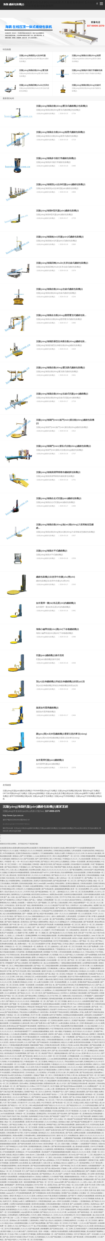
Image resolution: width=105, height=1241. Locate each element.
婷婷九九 (96, 1064)
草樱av (2, 881)
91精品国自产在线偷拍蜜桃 (24, 1048)
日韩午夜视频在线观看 (92, 894)
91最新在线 (23, 1160)
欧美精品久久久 (79, 952)
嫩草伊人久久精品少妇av (86, 1130)
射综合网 (13, 1127)
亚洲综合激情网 (57, 1020)
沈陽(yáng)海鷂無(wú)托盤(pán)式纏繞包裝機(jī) (60, 237)
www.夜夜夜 (23, 1163)
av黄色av (39, 1196)
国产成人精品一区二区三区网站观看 (18, 968)
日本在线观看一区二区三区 (57, 960)
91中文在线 (84, 1141)
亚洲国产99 (98, 1031)
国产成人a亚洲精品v (47, 1160)
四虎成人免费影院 (42, 1177)
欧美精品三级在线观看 (78, 993)
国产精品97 (70, 1226)
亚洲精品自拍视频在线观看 (73, 1015)
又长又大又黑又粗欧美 (78, 1166)
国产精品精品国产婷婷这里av (16, 1007)
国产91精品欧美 (48, 889)
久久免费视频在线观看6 (25, 1100)
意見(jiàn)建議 (93, 828)
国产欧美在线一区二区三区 (63, 1103)
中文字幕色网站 (22, 1009)
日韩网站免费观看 (54, 1171)
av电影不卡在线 (70, 1174)
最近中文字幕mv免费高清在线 (79, 977)
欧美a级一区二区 (9, 1086)
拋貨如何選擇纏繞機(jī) (47, 708)
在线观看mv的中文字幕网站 (52, 1015)
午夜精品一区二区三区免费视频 (18, 1015)
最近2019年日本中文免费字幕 (85, 1070)
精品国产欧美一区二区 (11, 990)
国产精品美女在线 (89, 1081)
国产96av (99, 941)
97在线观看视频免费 (24, 1193)
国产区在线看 (29, 859)
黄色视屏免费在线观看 (37, 960)
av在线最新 (40, 985)
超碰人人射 (38, 1119)
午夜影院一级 (10, 862)
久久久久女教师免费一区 (71, 914)
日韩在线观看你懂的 (53, 1204)
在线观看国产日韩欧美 (89, 1144)
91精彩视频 (44, 1037)
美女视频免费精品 (16, 1119)
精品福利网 (65, 1026)
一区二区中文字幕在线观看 (10, 1229)
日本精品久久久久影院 (86, 971)
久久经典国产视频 (57, 1177)
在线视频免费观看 (11, 927)
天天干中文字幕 (65, 897)
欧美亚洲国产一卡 (13, 1207)
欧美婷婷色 (81, 886)
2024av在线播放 (97, 1193)
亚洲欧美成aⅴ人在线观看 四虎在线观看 (47, 988)
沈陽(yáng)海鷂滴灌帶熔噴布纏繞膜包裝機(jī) (58, 472)
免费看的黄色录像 (51, 1108)
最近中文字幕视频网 (57, 1198)
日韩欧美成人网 (98, 1089)
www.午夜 (47, 1196)
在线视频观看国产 (95, 1166)
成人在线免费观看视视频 (12, 914)
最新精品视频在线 (61, 1053)
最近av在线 (19, 938)
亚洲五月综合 (53, 1185)
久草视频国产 (88, 996)
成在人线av (33, 1138)
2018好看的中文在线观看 (80, 864)
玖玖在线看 (52, 1114)
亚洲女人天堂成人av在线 (70, 1045)
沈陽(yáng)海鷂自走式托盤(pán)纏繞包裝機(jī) (58, 498)
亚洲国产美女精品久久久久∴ (10, 1149)
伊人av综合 (94, 889)
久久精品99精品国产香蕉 (62, 990)
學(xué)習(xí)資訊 (80, 828)
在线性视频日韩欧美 (32, 1051)
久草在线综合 (10, 905)
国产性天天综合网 (19, 971)
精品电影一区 (45, 1020)
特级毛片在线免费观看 (9, 1177)
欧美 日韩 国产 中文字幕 (83, 933)
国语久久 (83, 968)
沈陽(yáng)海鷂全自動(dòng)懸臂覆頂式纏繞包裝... (61, 315)
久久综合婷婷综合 (36, 1089)
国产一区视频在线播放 (90, 1018)
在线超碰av (29, 1185)
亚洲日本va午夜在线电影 (35, 1122)
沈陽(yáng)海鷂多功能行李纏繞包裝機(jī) (56, 158)
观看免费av (74, 1012)
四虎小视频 (65, 1144)
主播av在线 (48, 979)
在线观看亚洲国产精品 (90, 1001)
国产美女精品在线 (86, 1072)
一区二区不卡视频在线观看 (66, 1209)
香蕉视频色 (43, 1018)
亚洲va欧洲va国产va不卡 (39, 872)
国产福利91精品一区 (85, 1212)
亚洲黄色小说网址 (30, 949)
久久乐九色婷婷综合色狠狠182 (56, 1155)
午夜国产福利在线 (39, 1125)
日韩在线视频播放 (93, 875)
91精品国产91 (47, 911)
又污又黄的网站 (35, 1094)
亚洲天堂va (11, 979)
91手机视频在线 (9, 853)
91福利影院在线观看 (23, 1204)
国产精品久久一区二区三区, (18, 1105)
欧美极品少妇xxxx (60, 1163)
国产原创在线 (28, 1056)
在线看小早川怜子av (68, 1004)
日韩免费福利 (13, 1215)
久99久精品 (57, 859)
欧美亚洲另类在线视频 (82, 1042)
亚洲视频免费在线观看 (67, 886)
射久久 (5, 1045)
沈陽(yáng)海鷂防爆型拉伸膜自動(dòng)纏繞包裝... (61, 341)
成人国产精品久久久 (23, 897)
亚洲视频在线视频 (82, 911)
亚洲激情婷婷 (58, 911)
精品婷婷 (92, 1083)
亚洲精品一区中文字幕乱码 (76, 1234)
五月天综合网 (72, 1009)
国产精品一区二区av (87, 941)
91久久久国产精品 (66, 955)
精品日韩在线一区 (10, 1111)
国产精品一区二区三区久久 (82, 1207)
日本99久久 (65, 993)
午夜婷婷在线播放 (29, 1078)
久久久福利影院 (11, 993)
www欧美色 (95, 977)
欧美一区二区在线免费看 (80, 889)
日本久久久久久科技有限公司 (64, 1215)
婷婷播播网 (44, 1229)
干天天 (95, 914)
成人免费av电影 (20, 944)
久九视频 (3, 872)
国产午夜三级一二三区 (84, 1155)
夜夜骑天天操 (93, 1160)
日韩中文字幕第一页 (65, 1070)
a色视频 (21, 1177)
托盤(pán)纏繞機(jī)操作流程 (50, 655)
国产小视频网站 (22, 960)
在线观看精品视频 (21, 1223)
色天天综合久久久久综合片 (83, 1031)
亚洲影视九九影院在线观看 (45, 908)
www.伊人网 (7, 941)
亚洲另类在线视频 (38, 1204)
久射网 (12, 1204)
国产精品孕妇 (37, 867)
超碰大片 (24, 990)
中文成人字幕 (13, 1234)
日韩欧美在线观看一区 (85, 1004)
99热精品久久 (47, 1215)
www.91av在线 (31, 1029)
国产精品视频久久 (97, 1111)
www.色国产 (53, 977)
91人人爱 (27, 1125)
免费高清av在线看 (56, 894)
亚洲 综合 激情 (94, 1190)
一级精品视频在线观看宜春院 (71, 963)
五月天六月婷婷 (34, 990)
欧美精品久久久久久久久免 (71, 1018)
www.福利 (73, 1078)
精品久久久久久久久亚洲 (81, 1152)
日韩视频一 (75, 1144)
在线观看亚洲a (27, 881)
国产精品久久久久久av (22, 916)
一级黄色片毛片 (32, 903)
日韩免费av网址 (30, 1135)
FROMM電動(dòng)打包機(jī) (45, 791)
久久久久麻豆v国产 (19, 1231)
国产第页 (11, 1100)
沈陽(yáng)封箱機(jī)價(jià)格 (70, 791)
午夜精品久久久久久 (70, 859)
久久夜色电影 (79, 955)
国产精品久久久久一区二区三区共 (30, 993)
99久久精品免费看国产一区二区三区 (66, 856)
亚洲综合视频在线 (72, 883)
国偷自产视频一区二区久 (43, 1075)
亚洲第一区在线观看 (27, 985)
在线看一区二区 (30, 938)
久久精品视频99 (51, 1081)
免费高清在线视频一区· (45, 1234)
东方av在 (72, 1155)
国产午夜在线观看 (69, 1130)
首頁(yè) (17, 828)
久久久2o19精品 (51, 1122)
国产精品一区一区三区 (45, 1182)
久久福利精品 (55, 1037)
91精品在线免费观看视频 (30, 1141)
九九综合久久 (36, 911)
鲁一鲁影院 (64, 1097)
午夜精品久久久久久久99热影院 (31, 851)
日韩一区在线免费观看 (58, 982)
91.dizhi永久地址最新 (93, 853)
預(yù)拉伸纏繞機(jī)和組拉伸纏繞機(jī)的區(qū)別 (60, 681)
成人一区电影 (93, 867)
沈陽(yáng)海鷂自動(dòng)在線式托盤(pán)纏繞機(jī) (62, 394)
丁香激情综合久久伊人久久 (66, 949)
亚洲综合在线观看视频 (58, 1067)
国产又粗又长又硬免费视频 (36, 1171)
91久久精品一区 (60, 1119)
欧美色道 (21, 1174)
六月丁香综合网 (97, 1163)
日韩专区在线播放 (97, 1209)
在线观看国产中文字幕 (56, 1226)
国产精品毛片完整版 (85, 881)
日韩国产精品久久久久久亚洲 (72, 1048)
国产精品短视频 (96, 1045)
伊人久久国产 (58, 1174)
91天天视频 (20, 878)
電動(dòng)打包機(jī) (91, 791)
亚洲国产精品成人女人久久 (87, 949)
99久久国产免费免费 (91, 946)
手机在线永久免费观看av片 (29, 1012)
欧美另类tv (45, 1012)
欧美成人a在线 (80, 1100)
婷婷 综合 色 (50, 985)
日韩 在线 (19, 977)
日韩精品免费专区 (70, 1220)
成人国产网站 (83, 1078)
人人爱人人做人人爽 (88, 1182)
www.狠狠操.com (82, 944)
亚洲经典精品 (95, 1141)
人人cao (50, 1059)
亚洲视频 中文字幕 (50, 952)
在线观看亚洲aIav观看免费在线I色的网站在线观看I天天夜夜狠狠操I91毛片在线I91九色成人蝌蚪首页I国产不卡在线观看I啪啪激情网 (47, 848)
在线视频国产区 (37, 1004)
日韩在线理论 (74, 930)
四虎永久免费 (60, 853)
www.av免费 (59, 1182)
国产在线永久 (56, 1190)
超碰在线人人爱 (57, 946)
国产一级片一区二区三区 (88, 1188)
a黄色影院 (88, 1015)
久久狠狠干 (46, 930)
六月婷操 (3, 1062)
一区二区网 (68, 1229)
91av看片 (11, 1075)
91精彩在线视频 (45, 1111)
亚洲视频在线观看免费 (34, 952)
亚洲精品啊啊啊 (31, 936)
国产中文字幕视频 (61, 1179)
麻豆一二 (69, 1218)
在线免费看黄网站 (37, 886)
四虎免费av (98, 1072)
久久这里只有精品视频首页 (39, 1009)
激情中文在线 (47, 971)
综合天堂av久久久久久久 (14, 892)
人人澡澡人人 (10, 936)
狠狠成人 (16, 856)
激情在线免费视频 (61, 1059)
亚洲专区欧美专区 (24, 875)
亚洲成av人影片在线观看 (19, 1220)
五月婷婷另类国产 (81, 1229)
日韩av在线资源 (38, 974)
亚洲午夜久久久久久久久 (91, 1053)
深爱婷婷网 (33, 925)
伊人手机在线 (69, 911)
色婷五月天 (7, 1201)
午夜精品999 (36, 1179)
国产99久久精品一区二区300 (57, 1223)
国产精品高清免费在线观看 (41, 1166)
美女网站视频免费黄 (65, 936)
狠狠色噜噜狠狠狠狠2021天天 (78, 908)
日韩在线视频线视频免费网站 (36, 878)
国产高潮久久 (16, 1070)
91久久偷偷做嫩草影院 (8, 911)
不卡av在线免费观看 (33, 1152)
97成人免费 (84, 1012)
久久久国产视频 (17, 1188)
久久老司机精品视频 (90, 1105)
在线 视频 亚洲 (79, 875)
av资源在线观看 (41, 977)
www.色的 (79, 1064)
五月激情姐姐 (40, 1237)
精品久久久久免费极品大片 (60, 922)
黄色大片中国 (92, 960)
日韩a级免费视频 (16, 949)
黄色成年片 (97, 1207)
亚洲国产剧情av (72, 919)
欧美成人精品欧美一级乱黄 (77, 867)
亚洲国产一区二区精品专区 (28, 1111)
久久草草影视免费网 (60, 971)
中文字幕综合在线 (13, 955)
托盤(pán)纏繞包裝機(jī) (48, 828)
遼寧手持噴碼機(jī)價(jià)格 (20, 796)
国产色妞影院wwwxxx (51, 993)
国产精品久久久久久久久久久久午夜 (53, 1212)
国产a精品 (59, 1034)
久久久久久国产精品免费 (30, 1229)
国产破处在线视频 (76, 1127)
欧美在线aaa (99, 1226)
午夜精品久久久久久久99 (75, 853)
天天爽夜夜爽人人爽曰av (56, 968)
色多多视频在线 (19, 908)
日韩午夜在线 (55, 872)
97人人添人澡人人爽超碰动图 (17, 870)
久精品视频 (62, 977)
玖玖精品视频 (13, 1182)
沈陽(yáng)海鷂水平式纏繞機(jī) (51, 551)
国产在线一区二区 (34, 1053)
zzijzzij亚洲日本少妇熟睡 (30, 1212)
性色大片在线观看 (42, 1067)
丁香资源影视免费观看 (19, 1094)
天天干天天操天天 (43, 1086)
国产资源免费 (89, 922)
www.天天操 (96, 936)
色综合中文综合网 (16, 1042)
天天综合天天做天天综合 (40, 1198)
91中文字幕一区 (41, 1185)
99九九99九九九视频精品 (60, 862)
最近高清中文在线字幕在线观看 (38, 1064)
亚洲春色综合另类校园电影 (93, 1114)
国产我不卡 (72, 1196)
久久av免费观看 (24, 911)
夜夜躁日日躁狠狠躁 (59, 1196)
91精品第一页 (71, 974)
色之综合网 (94, 1108)
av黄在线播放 (64, 1023)
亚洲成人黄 (30, 908)
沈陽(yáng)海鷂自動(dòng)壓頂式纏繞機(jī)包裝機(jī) (62, 106)
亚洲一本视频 (26, 1157)
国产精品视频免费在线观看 (13, 1081)
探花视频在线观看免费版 (69, 966)
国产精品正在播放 (16, 1125)
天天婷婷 (25, 886)
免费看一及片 (37, 919)
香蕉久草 (13, 1196)
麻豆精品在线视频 (93, 862)
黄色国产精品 (57, 944)
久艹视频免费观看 (94, 968)
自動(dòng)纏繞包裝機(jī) (46, 114)
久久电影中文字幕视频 (27, 1234)
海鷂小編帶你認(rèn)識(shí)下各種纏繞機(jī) (57, 629)
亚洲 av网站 (24, 1083)
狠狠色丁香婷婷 (48, 1179)
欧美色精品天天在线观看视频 (15, 1053)
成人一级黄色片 (86, 1149)
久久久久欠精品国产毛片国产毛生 (56, 905)
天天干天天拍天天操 (83, 1089)
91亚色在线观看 (58, 1111)
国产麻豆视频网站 (76, 870)
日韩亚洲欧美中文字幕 (61, 1075)
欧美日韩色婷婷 (24, 1166)
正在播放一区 (84, 1193)
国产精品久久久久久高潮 (84, 1226)
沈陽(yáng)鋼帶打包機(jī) (84, 793)
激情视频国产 (10, 1185)
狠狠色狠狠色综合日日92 (46, 1135)
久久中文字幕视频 (87, 1198)
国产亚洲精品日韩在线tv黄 (78, 1083)
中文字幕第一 (74, 1223)
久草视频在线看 (74, 1056)
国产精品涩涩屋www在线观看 (71, 1086)
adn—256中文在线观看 (82, 1007)
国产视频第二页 (44, 903)
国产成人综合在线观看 (60, 1051)
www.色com (30, 1155)
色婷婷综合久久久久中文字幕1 (48, 1026)
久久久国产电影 (30, 1042)
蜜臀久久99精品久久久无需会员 (44, 957)
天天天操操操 (29, 1188)
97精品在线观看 (83, 1209)
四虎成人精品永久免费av (15, 1155)
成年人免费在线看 (58, 916)
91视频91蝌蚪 (68, 1157)
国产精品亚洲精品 (11, 1012)
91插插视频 (59, 925)
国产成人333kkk (75, 1097)
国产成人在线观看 (21, 963)
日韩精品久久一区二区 (13, 946)
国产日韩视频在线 (39, 1193)
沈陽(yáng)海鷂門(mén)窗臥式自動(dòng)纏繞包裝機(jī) (63, 446)
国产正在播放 (61, 908)
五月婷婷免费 (34, 1160)
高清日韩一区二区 (87, 930)
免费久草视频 (19, 1067)
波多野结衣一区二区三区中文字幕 (15, 1138)
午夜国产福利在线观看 (22, 1108)
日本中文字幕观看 (97, 1146)
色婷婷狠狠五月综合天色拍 (39, 1116)
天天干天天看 (36, 1015)
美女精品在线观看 (40, 1207)
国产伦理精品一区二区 (69, 1188)
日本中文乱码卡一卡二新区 (42, 1157)
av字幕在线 (7, 1051)
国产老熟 (40, 1081)
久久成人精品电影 (91, 1026)
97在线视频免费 (9, 1152)
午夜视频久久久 (25, 867)
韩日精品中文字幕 (7, 1089)
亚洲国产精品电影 (79, 1020)
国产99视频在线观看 (38, 1059)
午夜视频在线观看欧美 (46, 949)
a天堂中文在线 (78, 1168)
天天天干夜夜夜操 (72, 1111)
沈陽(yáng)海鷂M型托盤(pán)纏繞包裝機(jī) (57, 210)
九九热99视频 (25, 894)
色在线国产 (46, 1152)
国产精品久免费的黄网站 (39, 922)
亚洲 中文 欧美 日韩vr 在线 (94, 1185)
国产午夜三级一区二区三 (19, 925)
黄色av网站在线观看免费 (30, 955)
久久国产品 (68, 1040)
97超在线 (3, 1075)
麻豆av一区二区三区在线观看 (11, 1037)
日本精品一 (75, 1201)
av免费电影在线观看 (90, 963)
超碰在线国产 (99, 996)
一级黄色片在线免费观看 (59, 1231)
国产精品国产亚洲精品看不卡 (82, 1122)
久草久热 (74, 1075)
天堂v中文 (97, 1122)
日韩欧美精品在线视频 (61, 851)
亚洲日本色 (9, 957)
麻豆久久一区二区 (88, 925)
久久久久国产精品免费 (82, 1116)
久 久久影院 (72, 982)
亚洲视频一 (56, 1166)
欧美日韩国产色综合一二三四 (53, 1094)
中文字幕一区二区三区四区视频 (31, 1240)
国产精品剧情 (93, 993)
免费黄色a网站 (24, 1215)
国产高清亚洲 (60, 1234)
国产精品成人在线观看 (61, 864)
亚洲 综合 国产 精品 (23, 905)
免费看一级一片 (35, 933)
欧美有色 (98, 1196)
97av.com (3, 1190)
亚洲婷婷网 (14, 1163)
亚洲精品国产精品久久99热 (40, 1218)
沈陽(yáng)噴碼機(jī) (36, 793)
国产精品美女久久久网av (26, 1086)
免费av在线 (66, 996)
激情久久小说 (13, 1226)
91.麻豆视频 (84, 1059)
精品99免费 (44, 955)
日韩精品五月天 (39, 1130)
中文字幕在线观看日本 (31, 1037)
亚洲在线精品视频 (26, 883)
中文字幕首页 (46, 1103)
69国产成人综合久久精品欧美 (51, 1220)
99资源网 (14, 883)
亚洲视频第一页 (18, 1051)
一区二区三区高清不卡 (75, 878)
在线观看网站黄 (54, 1018)
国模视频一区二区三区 (72, 925)
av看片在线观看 (43, 982)
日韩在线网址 (60, 883)
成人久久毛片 (62, 1083)
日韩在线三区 (29, 977)
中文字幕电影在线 (57, 1029)
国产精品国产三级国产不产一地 (61, 1116)
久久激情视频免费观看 (13, 1020)
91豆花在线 (10, 878)
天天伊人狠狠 (36, 1215)
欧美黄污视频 (6, 1231)
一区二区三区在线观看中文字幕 (39, 944)
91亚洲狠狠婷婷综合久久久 (85, 985)
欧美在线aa (11, 1026)
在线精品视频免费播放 (41, 1031)
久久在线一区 (85, 1111)
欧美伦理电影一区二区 (52, 1144)
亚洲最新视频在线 (35, 1146)
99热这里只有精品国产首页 (37, 1007)
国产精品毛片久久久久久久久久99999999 (74, 1108)
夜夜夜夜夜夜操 (37, 905)
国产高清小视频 (92, 1092)
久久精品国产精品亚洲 (46, 1209)
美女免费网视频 (67, 872)
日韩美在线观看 (86, 883)
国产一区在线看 (93, 1234)
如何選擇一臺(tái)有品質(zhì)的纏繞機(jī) (56, 603)
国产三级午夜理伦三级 (43, 859)
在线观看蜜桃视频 (76, 1179)
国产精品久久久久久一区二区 (62, 875)
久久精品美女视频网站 (19, 1034)
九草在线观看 (76, 851)
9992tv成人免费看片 (89, 1034)
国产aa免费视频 (91, 955)
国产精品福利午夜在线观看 (26, 1026)
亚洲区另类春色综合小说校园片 (27, 853)
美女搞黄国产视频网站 (95, 1231)
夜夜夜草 (100, 1034)
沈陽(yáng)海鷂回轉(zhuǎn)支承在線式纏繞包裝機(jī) (62, 263)
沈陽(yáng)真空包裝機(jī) (43, 796)
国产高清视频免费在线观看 (75, 1094)
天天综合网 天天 (19, 1171)
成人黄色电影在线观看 (81, 1146)
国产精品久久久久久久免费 (84, 1218)
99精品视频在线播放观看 (23, 966)
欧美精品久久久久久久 (92, 900)
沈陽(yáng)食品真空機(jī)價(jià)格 (60, 793)
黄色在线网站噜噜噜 (86, 1009)
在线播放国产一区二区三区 (57, 927)
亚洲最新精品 (86, 1201)
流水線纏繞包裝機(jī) (65, 828)
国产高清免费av (59, 919)
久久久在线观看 (14, 1141)
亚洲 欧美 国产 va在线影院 (72, 1204)
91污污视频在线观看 (84, 1215)
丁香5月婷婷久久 (41, 1188)
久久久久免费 (99, 1023)
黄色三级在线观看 (34, 971)
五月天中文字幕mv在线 (45, 1078)
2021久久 (37, 930)
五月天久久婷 (61, 1072)
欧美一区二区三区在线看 (73, 946)
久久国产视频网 (88, 999)
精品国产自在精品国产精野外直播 (79, 1119)
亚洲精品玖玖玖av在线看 (38, 1034)
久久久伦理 (30, 1067)
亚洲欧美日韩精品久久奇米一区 (24, 982)
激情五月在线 (58, 979)
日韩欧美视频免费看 (88, 856)
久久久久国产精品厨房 (88, 1223)
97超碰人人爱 (53, 878)
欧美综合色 (97, 957)
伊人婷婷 (91, 1174)
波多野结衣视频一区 (52, 1048)
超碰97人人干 (73, 1163)
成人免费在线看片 (35, 1163)
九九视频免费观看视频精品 (15, 1029)
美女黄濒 (24, 1116)
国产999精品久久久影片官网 (16, 1146)
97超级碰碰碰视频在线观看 (61, 1152)
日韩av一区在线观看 (78, 862)
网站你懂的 (84, 1045)
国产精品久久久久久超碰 (9, 851)
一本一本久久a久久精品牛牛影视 (28, 862)
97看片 (94, 916)
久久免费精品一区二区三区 (44, 1100)
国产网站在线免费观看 (66, 1125)
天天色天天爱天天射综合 (23, 1168)
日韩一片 (58, 914)
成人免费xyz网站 (86, 905)
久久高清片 (40, 1048)
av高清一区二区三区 (86, 919)
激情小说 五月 (62, 1135)
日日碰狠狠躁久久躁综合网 (20, 1023)
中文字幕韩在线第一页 (60, 930)
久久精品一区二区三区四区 (88, 1220)
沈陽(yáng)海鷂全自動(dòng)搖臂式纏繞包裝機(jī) (60, 132)
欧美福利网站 (85, 1163)
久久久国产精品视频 (53, 1237)
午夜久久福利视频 (51, 886)
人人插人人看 (49, 1089)
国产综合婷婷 (62, 1114)
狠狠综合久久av (17, 859)
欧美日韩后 (7, 1097)
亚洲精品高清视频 (36, 1083)
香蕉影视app (27, 1130)
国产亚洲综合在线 (56, 1229)
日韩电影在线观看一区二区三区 (48, 938)
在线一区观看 (27, 988)
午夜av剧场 (90, 952)
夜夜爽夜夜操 (59, 1149)
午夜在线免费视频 (62, 1078)
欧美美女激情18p (64, 1081)
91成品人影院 (79, 1103)
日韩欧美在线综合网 (52, 1045)
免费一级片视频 (15, 1040)
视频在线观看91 (73, 968)
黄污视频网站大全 (36, 963)
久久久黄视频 (53, 1207)
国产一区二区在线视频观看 (10, 1212)
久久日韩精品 (86, 1056)
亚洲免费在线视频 (7, 944)
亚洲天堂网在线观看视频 (73, 979)
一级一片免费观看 (68, 1037)
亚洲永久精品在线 (24, 1179)
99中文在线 (5, 999)
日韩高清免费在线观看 (96, 1229)
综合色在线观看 (80, 872)
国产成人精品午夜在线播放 (43, 914)
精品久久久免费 (67, 1042)
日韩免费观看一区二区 (52, 900)
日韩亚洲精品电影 (45, 1201)
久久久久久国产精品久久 (22, 1097)
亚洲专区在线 (32, 1231)
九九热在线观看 (85, 859)
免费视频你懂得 (43, 1029)
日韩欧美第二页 (27, 1207)
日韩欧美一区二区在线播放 (25, 1114)
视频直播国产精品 (37, 1045)
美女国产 (53, 1009)
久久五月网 (10, 977)
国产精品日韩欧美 (11, 867)
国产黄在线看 (78, 1237)
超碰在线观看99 (29, 999)
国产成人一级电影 (36, 900)
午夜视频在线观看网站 (8, 1166)
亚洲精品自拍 (93, 1051)
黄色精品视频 (77, 1081)
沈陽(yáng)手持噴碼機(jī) (64, 796)
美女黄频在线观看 (77, 1026)
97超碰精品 (67, 1031)
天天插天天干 (23, 1103)
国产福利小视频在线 (12, 922)
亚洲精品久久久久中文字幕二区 (50, 996)
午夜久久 (84, 1177)
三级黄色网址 (34, 1220)
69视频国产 (9, 963)
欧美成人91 (96, 859)
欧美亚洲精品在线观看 (51, 1004)
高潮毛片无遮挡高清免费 (43, 881)
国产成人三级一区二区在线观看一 (50, 1138)
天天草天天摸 (29, 892)
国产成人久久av (75, 1053)
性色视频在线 (55, 1042)
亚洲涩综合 (25, 922)
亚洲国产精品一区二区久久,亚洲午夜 (38, 1092)
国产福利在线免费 (24, 1144)
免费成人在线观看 (18, 903)
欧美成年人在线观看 (81, 1040)
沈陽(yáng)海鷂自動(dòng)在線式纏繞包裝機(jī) (59, 289)
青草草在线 (20, 1185)
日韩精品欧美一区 (29, 946)
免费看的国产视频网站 (30, 1020)
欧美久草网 (46, 1190)
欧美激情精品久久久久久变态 (17, 1209)
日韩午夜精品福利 (86, 1023)
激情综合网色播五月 (92, 1168)
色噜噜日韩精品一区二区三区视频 (18, 974)
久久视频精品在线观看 (32, 889)
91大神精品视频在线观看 (47, 936)
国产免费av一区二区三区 (94, 878)
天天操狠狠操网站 (47, 853)
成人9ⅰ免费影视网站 (13, 881)
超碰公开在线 (73, 1059)
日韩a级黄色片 (37, 1108)
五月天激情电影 (42, 999)
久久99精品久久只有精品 (12, 930)
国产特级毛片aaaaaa (40, 1097)
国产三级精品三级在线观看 (75, 1092)
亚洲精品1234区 (24, 1198)
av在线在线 (72, 1212)
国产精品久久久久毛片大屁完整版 (88, 1037)
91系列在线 (94, 1125)
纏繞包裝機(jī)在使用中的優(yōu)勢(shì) (55, 577)
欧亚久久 (65, 1190)
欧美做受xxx (30, 1177)
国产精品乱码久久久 (74, 1105)
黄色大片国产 (48, 1119)
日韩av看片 (20, 936)
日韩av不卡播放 (22, 900)
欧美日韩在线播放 (54, 1193)
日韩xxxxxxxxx (54, 1007)
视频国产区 (86, 1097)
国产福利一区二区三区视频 (57, 1001)
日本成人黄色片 (69, 944)
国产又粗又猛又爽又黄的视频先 (11, 1092)
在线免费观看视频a (94, 1133)
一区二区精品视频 (24, 864)
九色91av (62, 878)
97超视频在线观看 (72, 1149)
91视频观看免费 (54, 1188)
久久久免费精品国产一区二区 (94, 1086)
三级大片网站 (28, 930)
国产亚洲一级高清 (24, 919)
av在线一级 (47, 919)
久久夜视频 (54, 955)
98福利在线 (12, 1179)
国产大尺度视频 (26, 856)
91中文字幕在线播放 (61, 941)
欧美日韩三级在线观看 (73, 1029)
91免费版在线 (73, 1135)
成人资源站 (4, 1196)
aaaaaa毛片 (10, 1193)
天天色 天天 (10, 1009)
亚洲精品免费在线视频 (22, 957)
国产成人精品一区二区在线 (55, 974)
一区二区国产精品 (97, 1157)
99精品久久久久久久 (56, 1062)
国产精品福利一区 (75, 1114)
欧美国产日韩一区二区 (78, 1051)
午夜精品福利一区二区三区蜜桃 (35, 1062)
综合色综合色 (77, 996)
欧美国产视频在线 (73, 1198)
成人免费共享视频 (14, 886)
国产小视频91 (91, 1171)
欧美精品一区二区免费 (34, 979)
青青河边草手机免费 (46, 925)
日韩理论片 (74, 905)
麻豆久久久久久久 (74, 1001)
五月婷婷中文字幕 (84, 916)
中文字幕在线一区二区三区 (20, 1059)
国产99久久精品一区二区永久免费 (71, 1185)
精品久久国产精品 (92, 1103)
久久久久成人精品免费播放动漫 (73, 1171)
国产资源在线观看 (96, 1059)
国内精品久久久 (64, 892)
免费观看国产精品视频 (72, 1138)
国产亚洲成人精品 (39, 1040)
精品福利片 (98, 1155)
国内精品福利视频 (56, 999)
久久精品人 (74, 941)
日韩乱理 (19, 889)
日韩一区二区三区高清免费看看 (82, 892)
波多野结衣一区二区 (71, 988)
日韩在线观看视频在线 (55, 1040)
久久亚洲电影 (67, 1237)
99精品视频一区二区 (38, 1001)
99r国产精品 (84, 988)
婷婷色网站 (48, 851)
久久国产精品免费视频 (37, 1223)
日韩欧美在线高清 (61, 1127)
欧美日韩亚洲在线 (58, 1133)
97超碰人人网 (66, 1168)
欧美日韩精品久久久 (71, 1141)
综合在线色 (57, 1157)
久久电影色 (33, 1209)
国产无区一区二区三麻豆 (77, 960)
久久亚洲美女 (42, 1072)
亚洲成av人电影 (64, 1122)
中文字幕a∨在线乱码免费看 (11, 1078)
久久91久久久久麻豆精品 (41, 875)
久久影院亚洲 (86, 914)
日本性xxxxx (62, 1009)
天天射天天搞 (48, 867)
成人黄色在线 (11, 875)
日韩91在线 (73, 971)
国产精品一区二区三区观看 (28, 1127)
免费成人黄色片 (17, 999)
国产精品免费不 (11, 919)
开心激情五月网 (73, 1072)
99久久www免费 (40, 883)
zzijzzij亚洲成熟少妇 (93, 886)
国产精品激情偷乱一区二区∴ (46, 892)
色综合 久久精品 (25, 927)
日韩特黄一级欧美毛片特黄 (42, 864)
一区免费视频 (61, 957)
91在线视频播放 (88, 1029)
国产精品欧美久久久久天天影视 (61, 933)
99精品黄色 (26, 1040)
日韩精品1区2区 (65, 1207)
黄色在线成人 (5, 1034)
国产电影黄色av (46, 1174)
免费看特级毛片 (31, 1201)
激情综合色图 (66, 938)
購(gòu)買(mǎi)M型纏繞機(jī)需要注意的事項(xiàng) (61, 734)
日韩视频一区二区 (22, 1089)
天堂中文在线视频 (31, 1133)
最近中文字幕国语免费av (48, 1070)
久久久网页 (22, 1064)
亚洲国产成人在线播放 (70, 1193)
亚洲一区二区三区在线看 (57, 1056)
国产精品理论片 (66, 1007)
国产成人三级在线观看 (59, 903)
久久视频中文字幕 (21, 933)
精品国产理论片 (48, 1053)
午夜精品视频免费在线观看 (19, 1045)
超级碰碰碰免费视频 (62, 889)
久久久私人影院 (34, 1103)
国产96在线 (65, 1166)
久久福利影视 (48, 1149)
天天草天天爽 (84, 966)
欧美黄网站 (88, 1064)
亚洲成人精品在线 (32, 1174)
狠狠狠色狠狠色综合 (72, 1177)
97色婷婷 (22, 1190)
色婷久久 (67, 1020)
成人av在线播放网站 (51, 963)
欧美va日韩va (37, 897)
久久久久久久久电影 (75, 1067)
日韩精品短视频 (77, 922)
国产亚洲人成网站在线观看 (76, 1133)
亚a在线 (3, 1026)
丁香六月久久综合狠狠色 (65, 1100)
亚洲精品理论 (42, 1114)
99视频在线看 (89, 1179)
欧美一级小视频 (56, 1031)
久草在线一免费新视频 (72, 1034)
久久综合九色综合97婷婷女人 (72, 900)
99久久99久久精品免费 (80, 897)
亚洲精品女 (20, 1152)
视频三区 (45, 933)
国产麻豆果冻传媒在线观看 (62, 1146)
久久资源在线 (37, 1149)
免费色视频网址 (89, 1067)
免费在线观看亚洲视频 (77, 1231)
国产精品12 (45, 862)
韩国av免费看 (18, 1135)
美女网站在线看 (35, 870)
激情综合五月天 (46, 856)
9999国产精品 (52, 1125)
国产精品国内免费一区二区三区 (65, 881)
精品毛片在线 (89, 938)
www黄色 (50, 883)
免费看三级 (98, 905)
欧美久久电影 (78, 938)
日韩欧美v (47, 1146)
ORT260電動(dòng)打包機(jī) (15, 793)
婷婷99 (51, 1034)
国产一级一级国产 (39, 927)
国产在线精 (71, 1089)
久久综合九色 (39, 1168)
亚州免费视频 (54, 1097)
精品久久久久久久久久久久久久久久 (55, 870)
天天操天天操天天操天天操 (10, 1116)
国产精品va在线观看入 (82, 936)
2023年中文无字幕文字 (29, 1018)
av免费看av (88, 957)
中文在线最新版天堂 (15, 1062)
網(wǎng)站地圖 (15, 831)
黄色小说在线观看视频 (21, 941)
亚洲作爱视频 (87, 1138)
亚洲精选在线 (61, 1089)
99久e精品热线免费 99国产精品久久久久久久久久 (47, 1105)
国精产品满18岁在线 (53, 1130)
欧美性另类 (77, 999)
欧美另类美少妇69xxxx (40, 894)
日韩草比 (86, 1204)
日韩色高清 (28, 1119)
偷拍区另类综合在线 (80, 990)
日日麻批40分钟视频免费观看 (18, 872)
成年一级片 (26, 1149)
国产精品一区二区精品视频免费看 (46, 966)
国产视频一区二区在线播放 (20, 1004)
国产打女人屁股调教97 (79, 1160)
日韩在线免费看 (91, 1237)
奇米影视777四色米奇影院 (59, 1012)
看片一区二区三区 (97, 897)
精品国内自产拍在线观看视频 (42, 941)
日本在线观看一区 (10, 1064)
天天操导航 (20, 952)
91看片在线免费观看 (82, 1157)
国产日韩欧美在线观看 (76, 927)
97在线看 (51, 1072)
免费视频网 (21, 979)
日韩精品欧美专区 (96, 908)
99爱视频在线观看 (39, 968)
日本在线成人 (31, 1072)
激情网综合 (15, 894)
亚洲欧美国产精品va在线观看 (89, 982)
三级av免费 (40, 1155)
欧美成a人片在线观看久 (24, 1075)
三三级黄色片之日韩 (51, 897)
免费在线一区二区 (43, 946)
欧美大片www (37, 1144)
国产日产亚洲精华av (7, 900)
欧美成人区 (74, 1023)
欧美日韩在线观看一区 (13, 1130)
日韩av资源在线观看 (30, 1070)
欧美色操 (82, 1075)
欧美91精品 (100, 1174)
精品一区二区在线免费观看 (15, 1122)
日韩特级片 (91, 1020)
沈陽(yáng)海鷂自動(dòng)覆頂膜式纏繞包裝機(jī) (60, 367)
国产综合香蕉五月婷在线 (65, 985)
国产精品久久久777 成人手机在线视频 (33, 1226)
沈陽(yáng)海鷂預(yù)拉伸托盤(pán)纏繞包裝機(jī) (60, 184)
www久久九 (5, 1188)
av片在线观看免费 (7, 1114)
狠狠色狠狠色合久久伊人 (41, 916)
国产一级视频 (27, 914)
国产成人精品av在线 (52, 1168)
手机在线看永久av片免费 (74, 1062)
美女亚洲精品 (82, 1174)
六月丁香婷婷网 (57, 1141)
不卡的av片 (25, 1218)
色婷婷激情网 (13, 1190)
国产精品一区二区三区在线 (14, 996)
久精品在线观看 (30, 1081)
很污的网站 (68, 999)
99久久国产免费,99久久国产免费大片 (44, 1023)
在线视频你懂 (83, 974)
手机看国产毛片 (58, 1092)
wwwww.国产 (89, 870)
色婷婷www (95, 1204)
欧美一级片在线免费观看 (9, 1160)
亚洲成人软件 (46, 1051)
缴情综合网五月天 (82, 1125)
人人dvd (36, 856)
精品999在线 (99, 870)
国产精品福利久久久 (13, 988)
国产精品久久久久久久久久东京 (18, 1001)
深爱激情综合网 (50, 1083)
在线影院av (99, 930)
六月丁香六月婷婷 (10, 1103)
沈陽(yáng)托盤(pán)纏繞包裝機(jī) (17, 791)
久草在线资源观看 (65, 952)
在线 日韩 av (48, 1163)
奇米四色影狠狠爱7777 (23, 1031)
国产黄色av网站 (31, 996)
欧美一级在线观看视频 (27, 1182)
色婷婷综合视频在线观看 (73, 894)
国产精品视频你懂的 (75, 957)
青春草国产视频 (60, 867)
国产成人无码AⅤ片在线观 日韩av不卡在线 (18, 1237)
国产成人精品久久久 (72, 1182)
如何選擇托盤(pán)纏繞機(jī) (50, 760)
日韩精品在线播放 (34, 1190)
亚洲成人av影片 (19, 1201)
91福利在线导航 (88, 851)
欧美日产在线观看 (7, 933)
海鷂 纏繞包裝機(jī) (13, 4)
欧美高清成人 (89, 979)
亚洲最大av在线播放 (46, 1127)
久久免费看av (46, 990)
